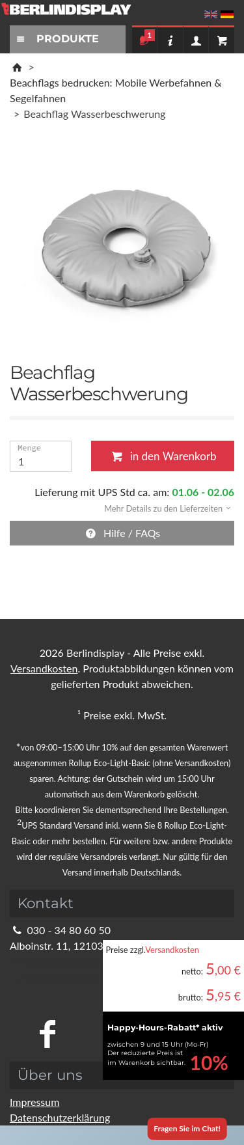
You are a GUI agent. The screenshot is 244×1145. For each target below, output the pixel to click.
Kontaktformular (56, 977)
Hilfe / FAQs (122, 533)
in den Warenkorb (162, 456)
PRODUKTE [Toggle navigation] (56, 39)
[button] (163, 507)
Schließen (208, 412)
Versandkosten (172, 950)
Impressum (34, 1102)
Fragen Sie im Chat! (187, 1128)
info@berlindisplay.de (67, 961)
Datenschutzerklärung (60, 1117)
